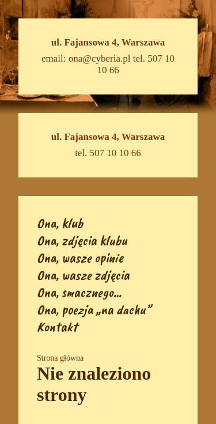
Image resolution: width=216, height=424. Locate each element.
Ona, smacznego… (79, 292)
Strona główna (60, 358)
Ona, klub (60, 223)
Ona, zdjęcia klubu (82, 240)
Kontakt (57, 326)
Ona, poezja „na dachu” (94, 309)
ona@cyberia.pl (100, 58)
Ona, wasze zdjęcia (83, 274)
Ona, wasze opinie (80, 257)
